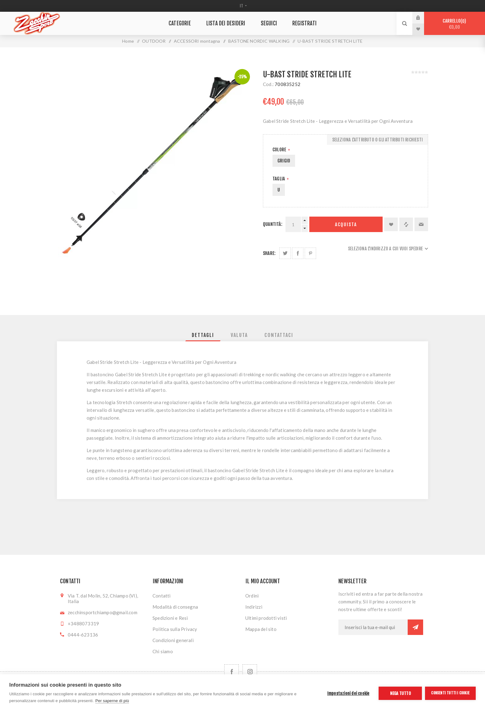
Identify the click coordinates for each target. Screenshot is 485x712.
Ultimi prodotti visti (266, 618)
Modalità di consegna (175, 607)
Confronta (406, 224)
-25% (242, 76)
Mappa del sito (261, 629)
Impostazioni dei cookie (348, 693)
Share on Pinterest (310, 253)
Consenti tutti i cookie (450, 693)
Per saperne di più (112, 700)
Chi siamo (162, 651)
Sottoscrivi (415, 627)
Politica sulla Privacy (174, 629)
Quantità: (272, 224)
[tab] (203, 335)
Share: (269, 253)
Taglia (279, 179)
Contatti (161, 595)
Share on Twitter (285, 253)
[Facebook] (231, 671)
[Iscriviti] (373, 627)
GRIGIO (283, 161)
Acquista (346, 224)
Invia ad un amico (421, 224)
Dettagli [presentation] (203, 335)
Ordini (252, 595)
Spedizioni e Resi (170, 618)
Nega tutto (400, 693)
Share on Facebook (297, 253)
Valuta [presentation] (239, 335)
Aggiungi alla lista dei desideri (391, 224)
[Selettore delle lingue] (242, 6)
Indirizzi (253, 607)
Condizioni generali (173, 640)
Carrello (454, 24)
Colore (280, 150)
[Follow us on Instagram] (249, 671)
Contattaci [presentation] (278, 335)
